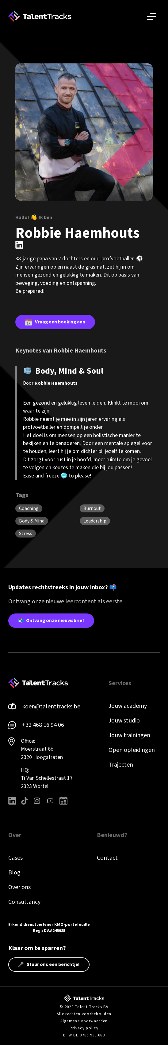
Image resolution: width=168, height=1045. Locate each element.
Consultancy (24, 902)
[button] (151, 16)
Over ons (19, 887)
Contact (107, 858)
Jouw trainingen (129, 735)
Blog (14, 872)
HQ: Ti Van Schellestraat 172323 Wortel (47, 778)
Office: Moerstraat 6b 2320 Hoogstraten (42, 749)
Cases (15, 858)
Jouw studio (124, 720)
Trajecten (121, 764)
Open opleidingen (132, 750)
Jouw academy (128, 706)
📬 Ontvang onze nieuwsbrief (51, 620)
